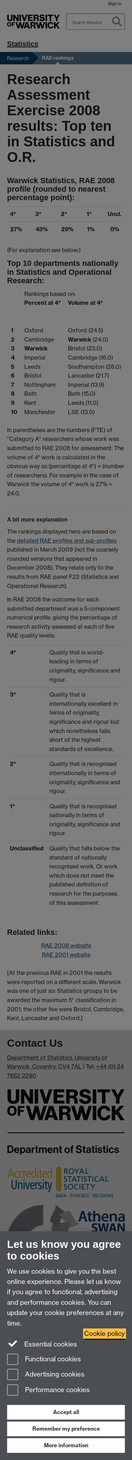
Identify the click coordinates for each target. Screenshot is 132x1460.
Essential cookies (42, 1343)
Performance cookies (48, 1390)
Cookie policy (104, 1334)
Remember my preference (66, 1428)
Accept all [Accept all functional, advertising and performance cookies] (66, 1412)
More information (66, 1445)
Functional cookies (44, 1359)
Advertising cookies (45, 1375)
